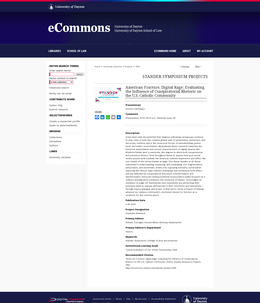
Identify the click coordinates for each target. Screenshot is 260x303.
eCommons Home (102, 299)
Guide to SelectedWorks (63, 125)
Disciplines (55, 141)
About (119, 299)
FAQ (128, 299)
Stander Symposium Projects (175, 76)
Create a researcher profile (64, 121)
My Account (141, 299)
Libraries (54, 51)
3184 (137, 67)
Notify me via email (60, 93)
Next (197, 66)
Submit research (58, 109)
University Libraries (112, 67)
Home (97, 67)
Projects (128, 67)
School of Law (76, 51)
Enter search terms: (60, 70)
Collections (55, 137)
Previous (185, 66)
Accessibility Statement (163, 299)
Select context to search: (63, 78)
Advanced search (59, 87)
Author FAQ (56, 105)
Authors (53, 145)
